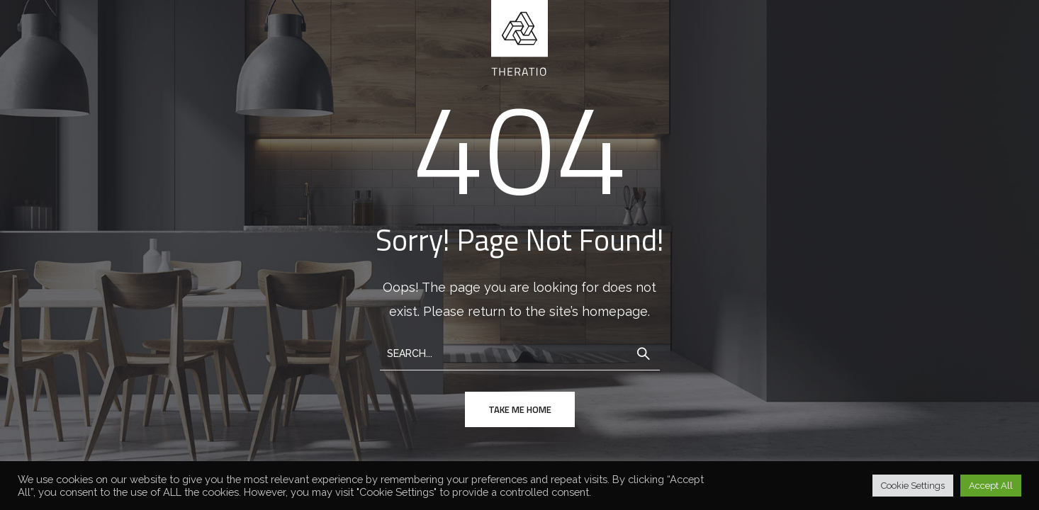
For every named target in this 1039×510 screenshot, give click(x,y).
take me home (519, 409)
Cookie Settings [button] (913, 485)
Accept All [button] (991, 485)
